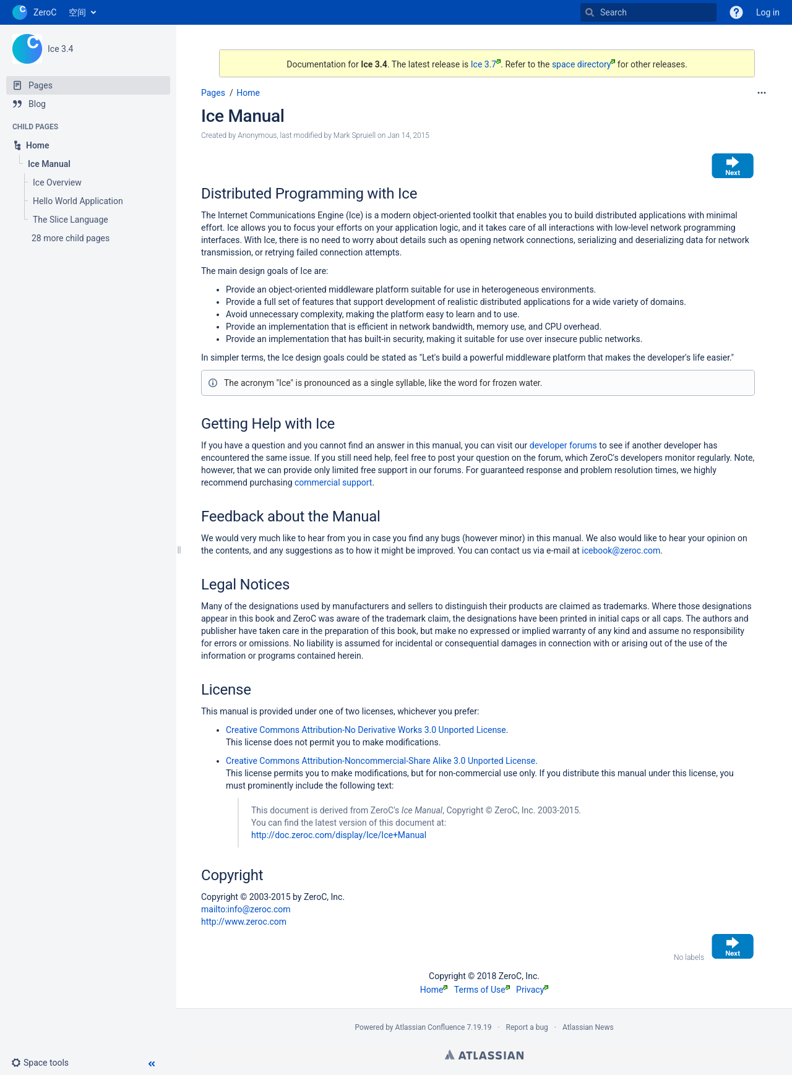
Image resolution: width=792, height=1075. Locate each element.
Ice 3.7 (486, 64)
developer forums (563, 445)
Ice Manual (243, 116)
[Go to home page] (34, 12)
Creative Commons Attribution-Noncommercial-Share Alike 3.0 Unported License (380, 761)
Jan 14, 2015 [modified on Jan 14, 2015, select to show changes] (408, 135)
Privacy (532, 990)
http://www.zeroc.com (243, 922)
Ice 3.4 (60, 49)
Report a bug (527, 1027)
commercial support (333, 482)
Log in (768, 12)
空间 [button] (77, 12)
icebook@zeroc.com (621, 550)
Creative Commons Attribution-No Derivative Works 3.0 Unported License (366, 730)
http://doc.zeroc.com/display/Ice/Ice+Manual (338, 835)
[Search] (590, 12)
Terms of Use (482, 990)
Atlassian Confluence (430, 1027)
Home (248, 93)
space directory (584, 64)
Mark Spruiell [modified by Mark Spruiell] (355, 135)
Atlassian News (588, 1027)
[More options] (761, 93)
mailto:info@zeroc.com (246, 909)
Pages (213, 93)
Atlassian (484, 1055)
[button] (44, 1062)
